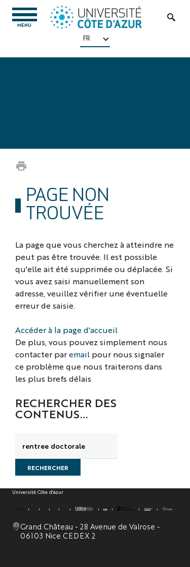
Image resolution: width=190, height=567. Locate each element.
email (79, 354)
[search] (66, 446)
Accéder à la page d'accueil (66, 329)
